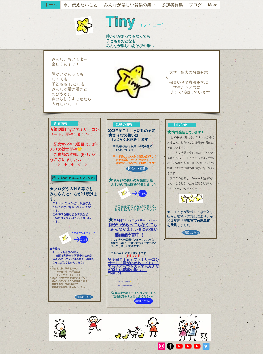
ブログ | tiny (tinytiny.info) (125, 285)
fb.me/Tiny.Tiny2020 (185, 188)
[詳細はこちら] (84, 297)
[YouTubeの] (179, 346)
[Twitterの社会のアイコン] (206, 346)
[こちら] (84, 239)
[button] (134, 79)
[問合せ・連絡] (137, 169)
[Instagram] (161, 346)
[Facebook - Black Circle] (170, 346)
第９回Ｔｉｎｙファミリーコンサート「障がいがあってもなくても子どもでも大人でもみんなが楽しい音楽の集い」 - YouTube (133, 266)
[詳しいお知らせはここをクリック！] (74, 178)
